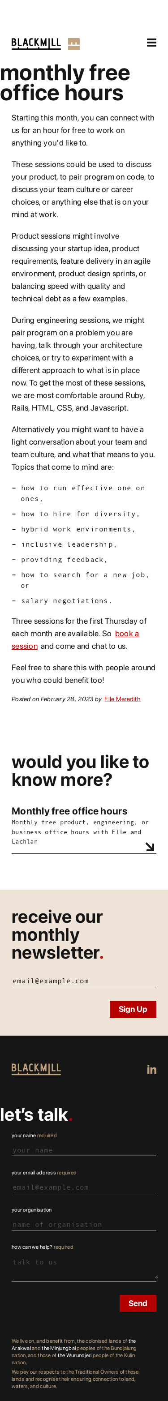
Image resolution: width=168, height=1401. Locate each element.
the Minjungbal (59, 1348)
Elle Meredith (122, 699)
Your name (34, 1135)
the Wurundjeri (75, 1355)
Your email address (44, 1173)
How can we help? (42, 1247)
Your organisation (32, 1210)
